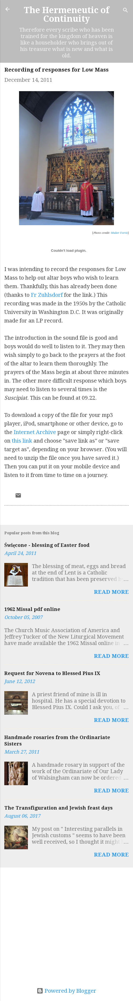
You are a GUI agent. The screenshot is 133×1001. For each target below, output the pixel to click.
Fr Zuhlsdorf (47, 295)
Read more (111, 592)
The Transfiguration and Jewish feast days (58, 808)
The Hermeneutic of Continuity (66, 14)
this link (22, 441)
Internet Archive (35, 432)
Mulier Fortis (119, 232)
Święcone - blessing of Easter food (47, 545)
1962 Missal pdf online (32, 609)
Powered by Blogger (66, 991)
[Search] (125, 11)
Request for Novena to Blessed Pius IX (52, 673)
